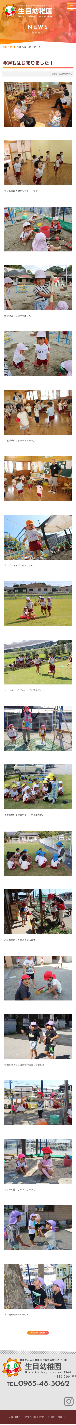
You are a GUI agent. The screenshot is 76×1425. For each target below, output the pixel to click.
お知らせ (7, 47)
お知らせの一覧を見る (38, 1332)
